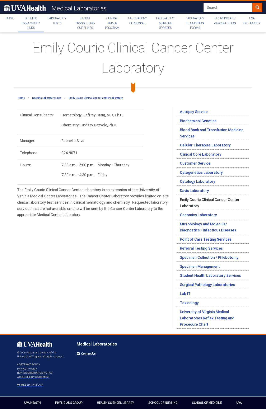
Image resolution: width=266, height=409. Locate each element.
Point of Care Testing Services (206, 239)
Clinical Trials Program (112, 23)
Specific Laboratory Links (31, 23)
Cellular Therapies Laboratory (205, 145)
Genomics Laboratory (198, 215)
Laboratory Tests (57, 21)
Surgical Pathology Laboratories (207, 284)
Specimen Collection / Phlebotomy (209, 257)
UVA (239, 402)
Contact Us (88, 353)
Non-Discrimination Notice (34, 372)
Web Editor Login (30, 384)
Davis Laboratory (194, 190)
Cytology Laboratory (197, 181)
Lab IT (185, 293)
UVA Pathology (251, 21)
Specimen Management (200, 266)
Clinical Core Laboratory (200, 154)
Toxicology (189, 303)
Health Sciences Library (115, 402)
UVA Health (32, 402)
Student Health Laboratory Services (210, 275)
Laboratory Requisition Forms (195, 23)
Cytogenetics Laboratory (201, 172)
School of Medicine (207, 402)
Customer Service (195, 163)
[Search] (228, 7)
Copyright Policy (28, 364)
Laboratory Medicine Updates (165, 23)
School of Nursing (163, 402)
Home (10, 18)
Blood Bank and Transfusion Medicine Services (211, 133)
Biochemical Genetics (198, 121)
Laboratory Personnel (137, 21)
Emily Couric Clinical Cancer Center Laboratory (209, 202)
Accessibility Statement (33, 377)
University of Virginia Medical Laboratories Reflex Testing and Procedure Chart (207, 318)
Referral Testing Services (201, 248)
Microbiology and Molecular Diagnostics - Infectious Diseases (208, 227)
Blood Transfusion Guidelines (85, 23)
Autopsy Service (194, 111)
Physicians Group (69, 402)
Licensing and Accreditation (225, 21)
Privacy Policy (27, 368)
